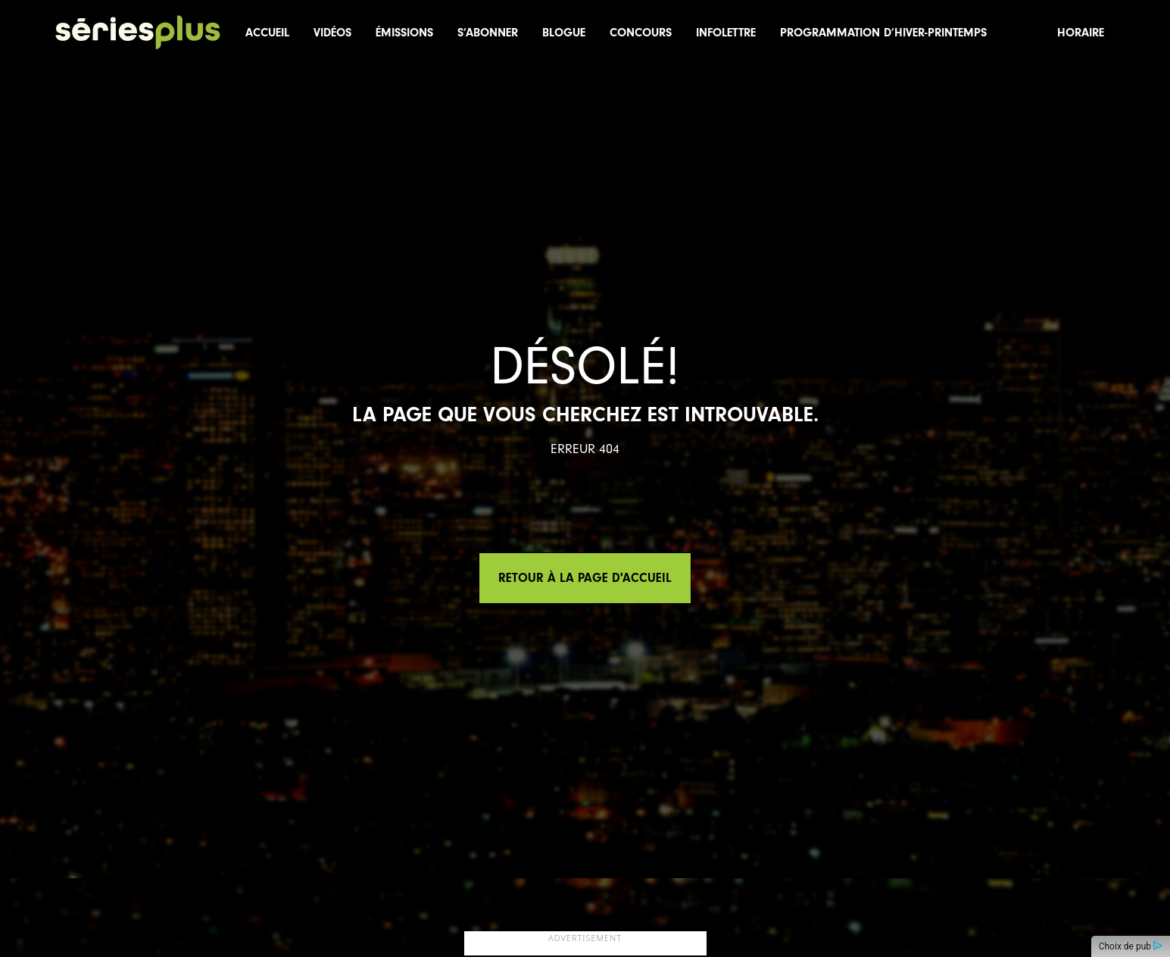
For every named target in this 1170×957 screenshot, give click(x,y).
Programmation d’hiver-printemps (883, 32)
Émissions (404, 32)
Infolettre (726, 32)
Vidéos (332, 32)
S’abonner (487, 32)
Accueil (267, 32)
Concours (641, 32)
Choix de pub (1130, 946)
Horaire (1080, 32)
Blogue (563, 32)
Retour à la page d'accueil (585, 578)
